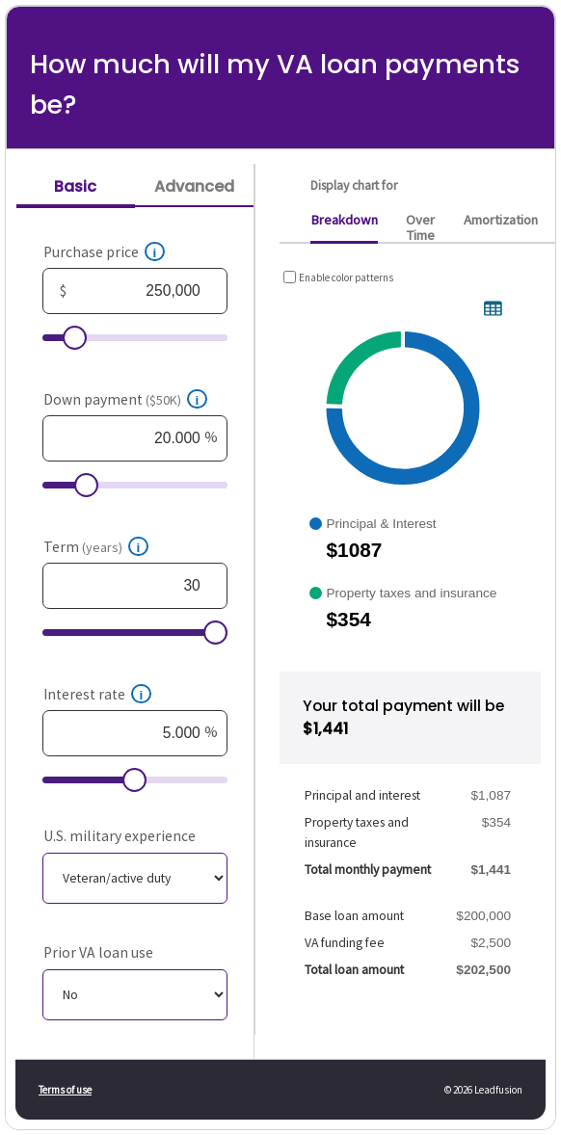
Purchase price (91, 252)
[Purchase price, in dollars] (135, 291)
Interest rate (84, 694)
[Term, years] (135, 586)
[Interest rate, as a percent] (135, 733)
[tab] (344, 225)
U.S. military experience (119, 836)
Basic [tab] (75, 186)
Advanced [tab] (194, 186)
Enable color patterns (346, 277)
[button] (155, 251)
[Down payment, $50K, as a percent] (135, 438)
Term (82, 547)
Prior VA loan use (98, 952)
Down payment (112, 399)
